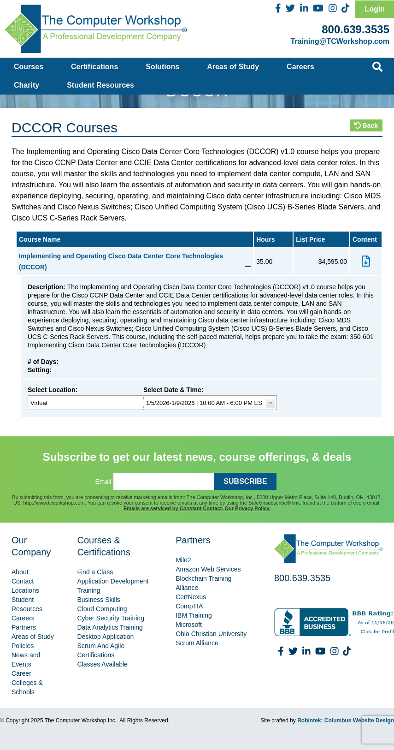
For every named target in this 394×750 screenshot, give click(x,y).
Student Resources (100, 85)
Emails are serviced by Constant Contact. (173, 508)
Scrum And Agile (100, 645)
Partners (24, 627)
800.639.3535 (355, 29)
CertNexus (191, 597)
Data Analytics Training (109, 627)
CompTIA (189, 606)
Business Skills (98, 599)
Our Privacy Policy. (248, 508)
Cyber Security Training (110, 618)
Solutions (162, 67)
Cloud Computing (102, 609)
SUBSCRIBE (245, 481)
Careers (300, 67)
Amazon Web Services (208, 569)
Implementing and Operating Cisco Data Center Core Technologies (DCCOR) (135, 261)
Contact (23, 581)
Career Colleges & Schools (27, 683)
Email (103, 481)
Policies (23, 645)
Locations (25, 590)
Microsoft (189, 624)
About (20, 572)
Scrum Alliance (197, 643)
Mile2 (183, 560)
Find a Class (95, 572)
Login (375, 9)
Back (366, 125)
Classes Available (102, 664)
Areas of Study (233, 67)
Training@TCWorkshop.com (340, 41)
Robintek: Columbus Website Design (345, 720)
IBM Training (194, 615)
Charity (26, 85)
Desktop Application (105, 636)
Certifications (94, 67)
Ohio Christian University (211, 633)
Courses (28, 67)
